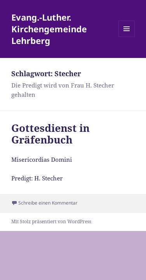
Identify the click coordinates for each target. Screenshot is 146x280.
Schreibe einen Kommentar (47, 203)
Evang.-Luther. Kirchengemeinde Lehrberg (49, 28)
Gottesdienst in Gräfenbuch (50, 134)
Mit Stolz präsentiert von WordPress (51, 221)
